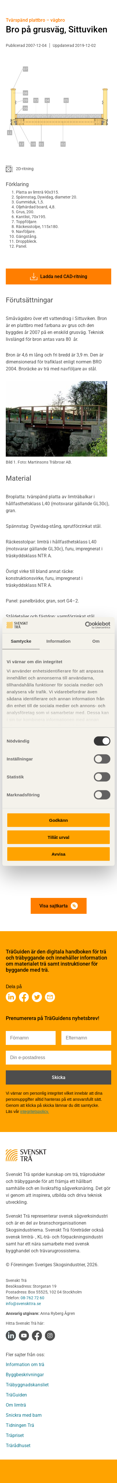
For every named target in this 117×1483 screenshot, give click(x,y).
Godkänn (58, 820)
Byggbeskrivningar (25, 1374)
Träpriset (15, 1435)
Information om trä (25, 1364)
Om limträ (16, 1405)
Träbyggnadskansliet (27, 1385)
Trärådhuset (18, 1445)
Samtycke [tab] (21, 641)
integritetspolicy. (34, 1111)
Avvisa (58, 854)
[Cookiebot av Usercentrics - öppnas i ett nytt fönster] (85, 625)
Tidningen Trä (20, 1425)
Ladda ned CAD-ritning (58, 276)
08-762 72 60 (32, 1297)
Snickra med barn (24, 1415)
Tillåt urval (59, 837)
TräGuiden (16, 1395)
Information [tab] (58, 641)
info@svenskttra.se (23, 1303)
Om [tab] (96, 641)
